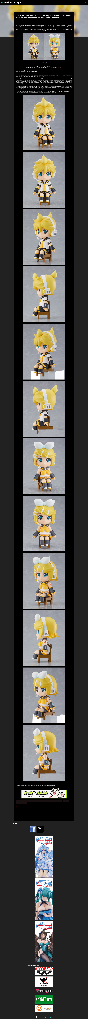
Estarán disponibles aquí (56, 67)
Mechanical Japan (13, 2)
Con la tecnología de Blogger (44, 1017)
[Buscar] (86, 2)
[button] (17, 22)
